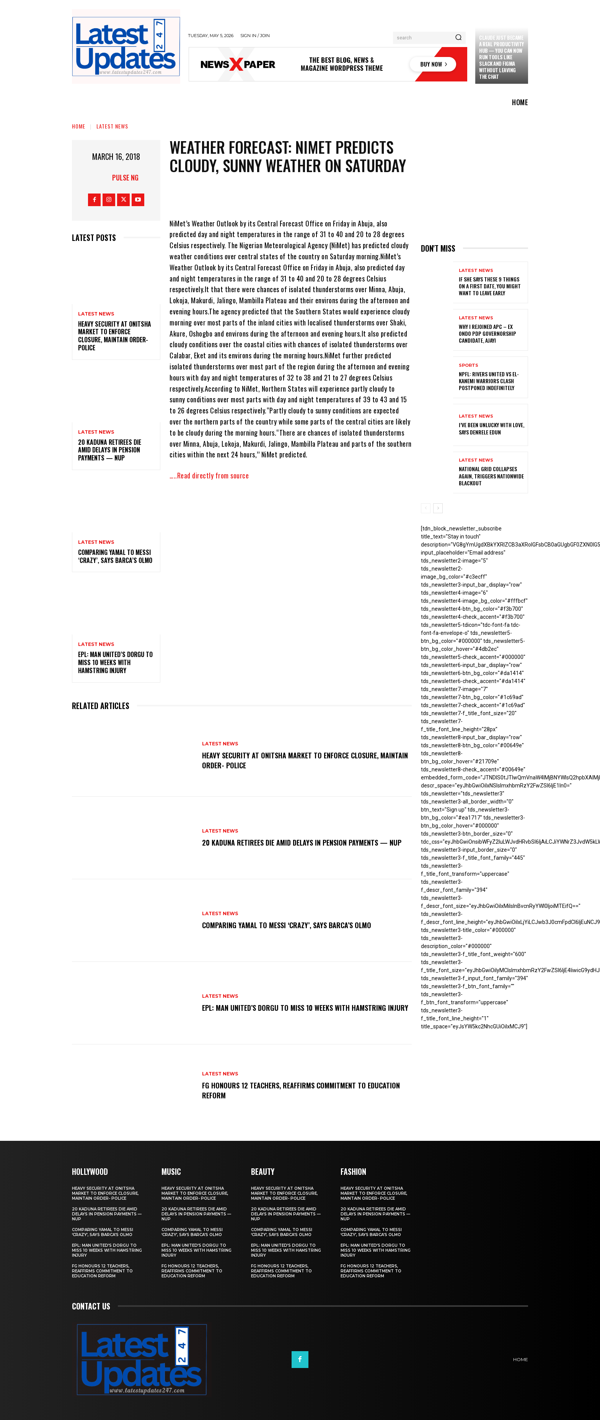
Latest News (112, 126)
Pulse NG (125, 177)
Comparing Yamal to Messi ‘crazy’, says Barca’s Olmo (115, 556)
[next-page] (438, 508)
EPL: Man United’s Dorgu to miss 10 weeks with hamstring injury (115, 662)
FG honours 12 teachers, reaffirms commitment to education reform (288, 1090)
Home (78, 126)
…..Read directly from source (209, 475)
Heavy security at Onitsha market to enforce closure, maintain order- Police (114, 335)
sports (468, 365)
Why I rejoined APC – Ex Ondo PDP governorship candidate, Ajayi (487, 333)
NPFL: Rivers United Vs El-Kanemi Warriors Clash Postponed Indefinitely (489, 381)
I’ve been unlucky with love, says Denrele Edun (491, 428)
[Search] (458, 38)
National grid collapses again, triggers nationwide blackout (491, 475)
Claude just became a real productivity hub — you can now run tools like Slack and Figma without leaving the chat (501, 57)
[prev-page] (425, 508)
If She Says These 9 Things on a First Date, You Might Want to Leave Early (490, 286)
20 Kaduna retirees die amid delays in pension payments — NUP (109, 450)
